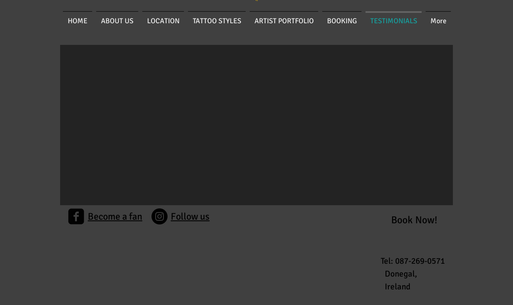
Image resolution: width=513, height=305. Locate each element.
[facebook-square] (76, 216)
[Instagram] (159, 216)
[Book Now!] (414, 219)
